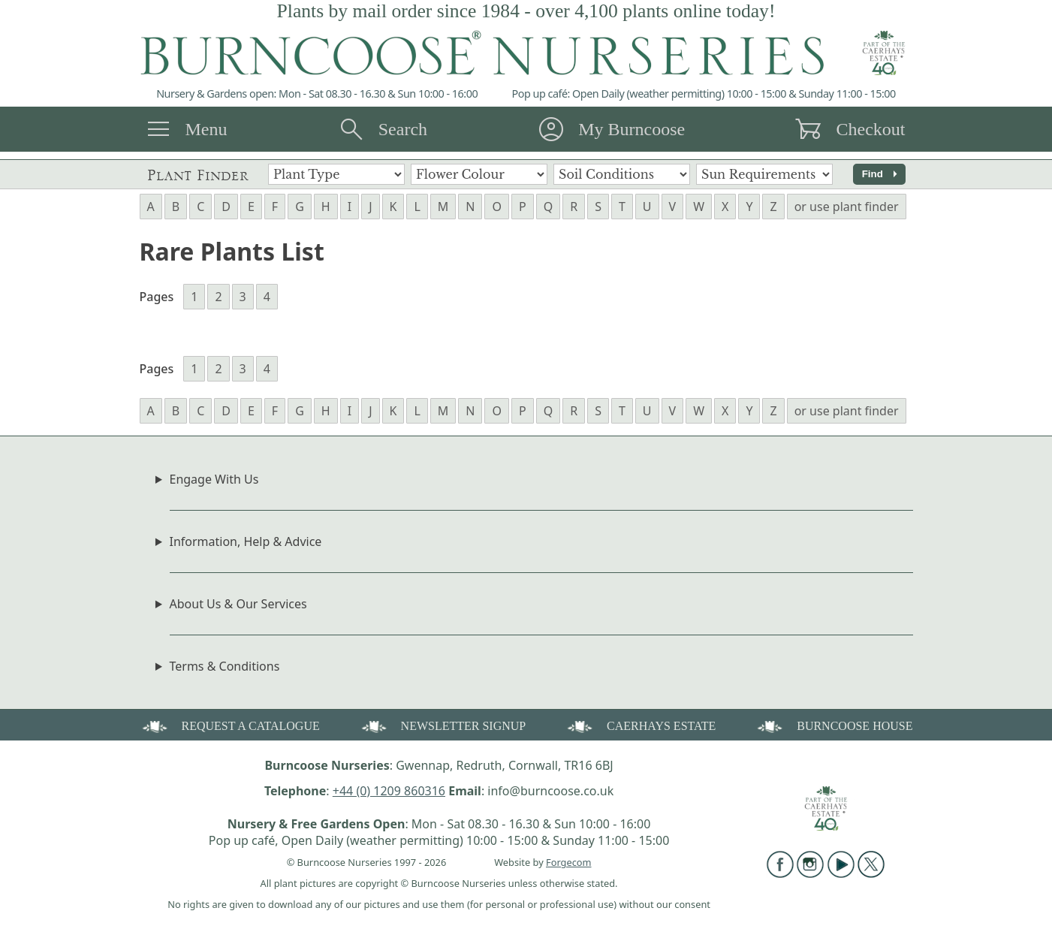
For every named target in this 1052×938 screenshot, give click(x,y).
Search (402, 129)
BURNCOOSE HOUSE (833, 725)
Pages (157, 296)
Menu (206, 129)
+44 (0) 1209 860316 (389, 791)
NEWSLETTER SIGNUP (442, 725)
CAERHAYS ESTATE (640, 725)
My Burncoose (631, 129)
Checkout (870, 129)
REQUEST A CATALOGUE (230, 725)
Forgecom (568, 862)
